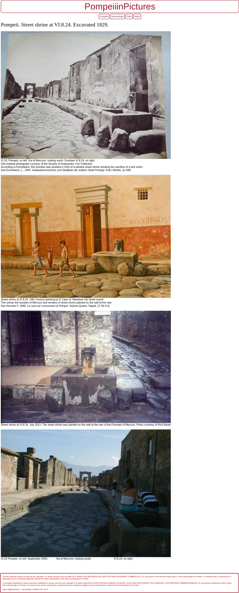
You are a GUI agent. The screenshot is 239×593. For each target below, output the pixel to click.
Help (137, 16)
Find (129, 16)
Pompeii (104, 16)
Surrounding (117, 16)
